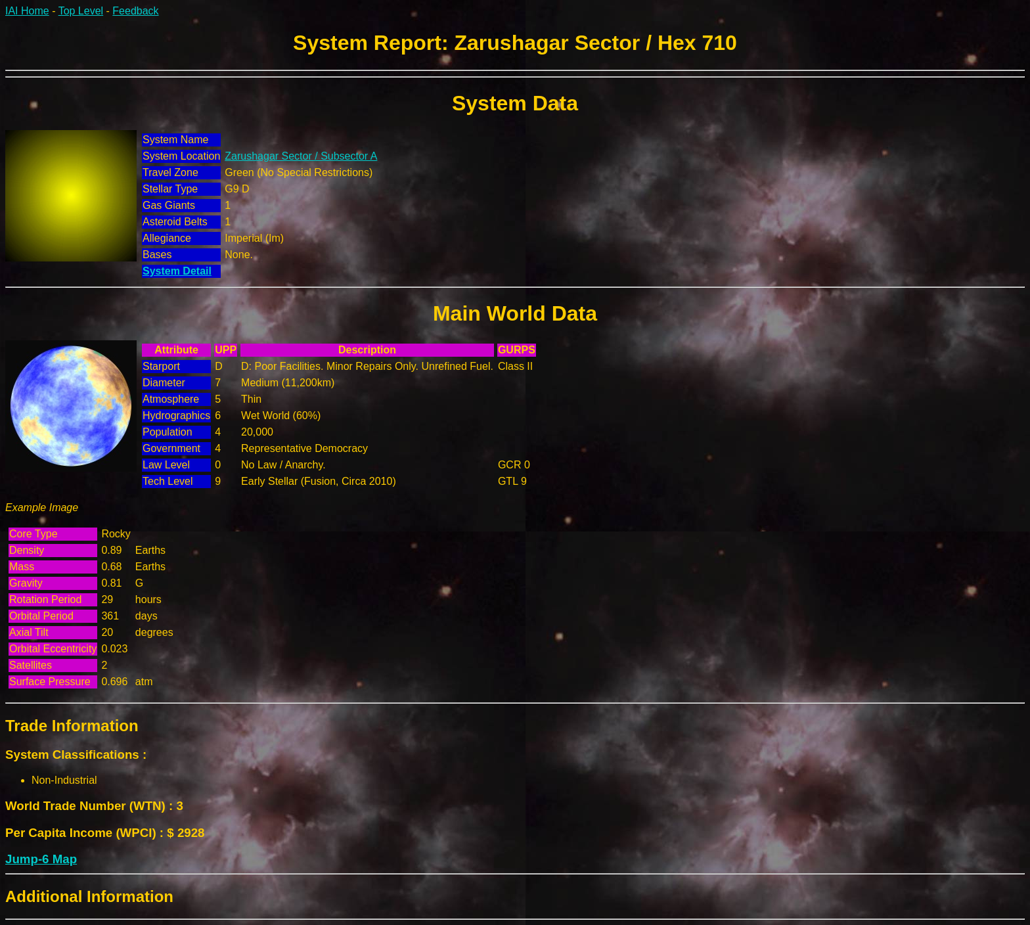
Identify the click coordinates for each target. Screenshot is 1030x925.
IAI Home (27, 10)
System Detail (177, 271)
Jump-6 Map (41, 859)
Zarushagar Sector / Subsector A (301, 156)
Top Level (81, 10)
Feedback (135, 10)
